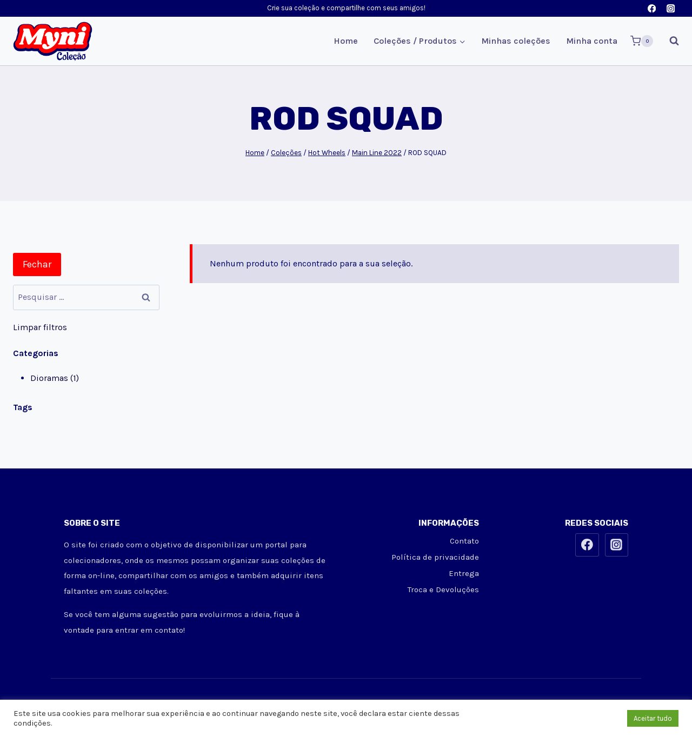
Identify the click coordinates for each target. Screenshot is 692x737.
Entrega (464, 573)
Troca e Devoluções (443, 589)
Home (346, 41)
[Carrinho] (641, 41)
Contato (464, 541)
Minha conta (591, 41)
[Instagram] (670, 8)
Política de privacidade (435, 557)
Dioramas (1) (54, 378)
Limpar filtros (40, 327)
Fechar (37, 264)
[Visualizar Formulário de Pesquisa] (668, 41)
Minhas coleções (515, 41)
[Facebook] (651, 8)
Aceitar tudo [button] (653, 718)
